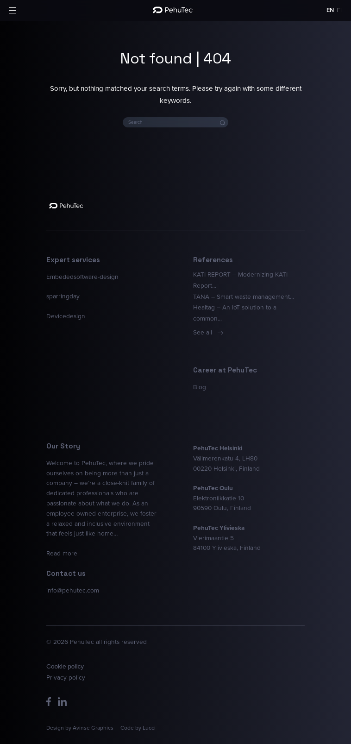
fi (339, 10)
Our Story (63, 445)
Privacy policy (65, 677)
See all (208, 332)
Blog (199, 386)
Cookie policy (65, 666)
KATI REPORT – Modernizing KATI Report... (240, 280)
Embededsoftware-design (82, 276)
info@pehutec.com (72, 590)
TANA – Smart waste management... (243, 296)
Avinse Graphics (93, 728)
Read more (61, 553)
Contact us (66, 573)
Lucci (149, 728)
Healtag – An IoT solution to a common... (234, 313)
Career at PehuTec (225, 370)
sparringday (63, 296)
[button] (12, 10)
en (330, 10)
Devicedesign (65, 316)
